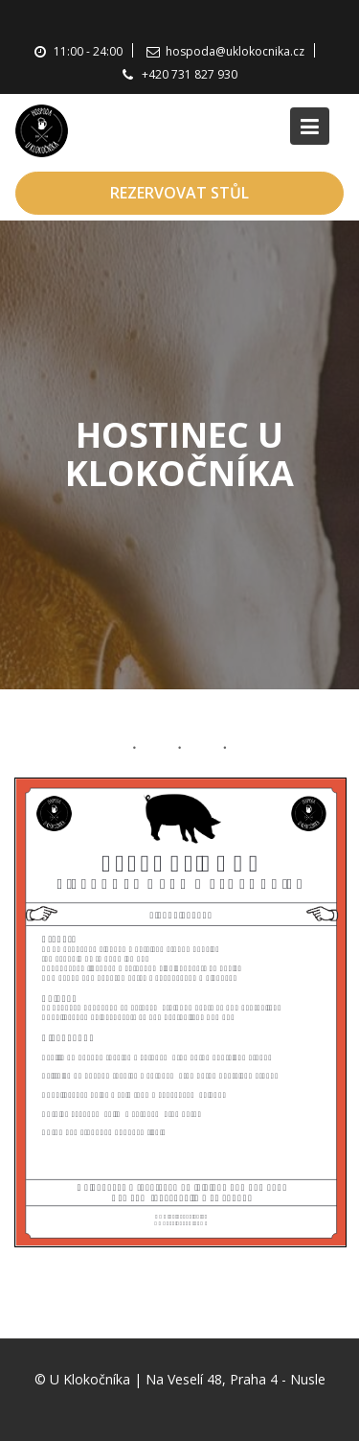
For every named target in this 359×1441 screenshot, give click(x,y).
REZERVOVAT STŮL (179, 192)
